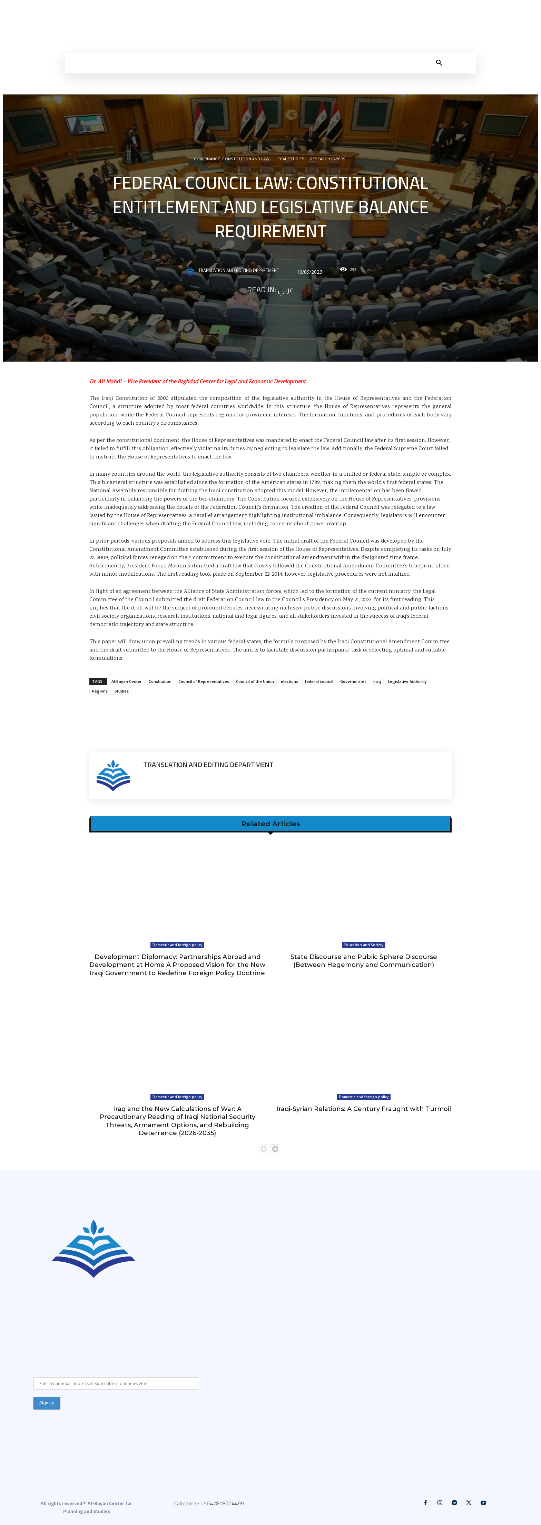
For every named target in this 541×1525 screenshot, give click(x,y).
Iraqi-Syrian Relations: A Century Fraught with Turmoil (363, 1109)
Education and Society (363, 944)
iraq (377, 681)
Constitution (160, 681)
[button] (439, 63)
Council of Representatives (203, 681)
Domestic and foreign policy (177, 944)
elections (289, 681)
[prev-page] (263, 1148)
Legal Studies (289, 160)
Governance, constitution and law (232, 160)
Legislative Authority (407, 681)
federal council (319, 681)
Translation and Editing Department (238, 271)
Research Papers (327, 160)
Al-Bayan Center (126, 681)
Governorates (353, 681)
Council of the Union (255, 681)
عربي (286, 290)
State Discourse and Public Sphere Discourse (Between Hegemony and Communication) (364, 961)
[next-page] (274, 1148)
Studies (122, 691)
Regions (100, 691)
